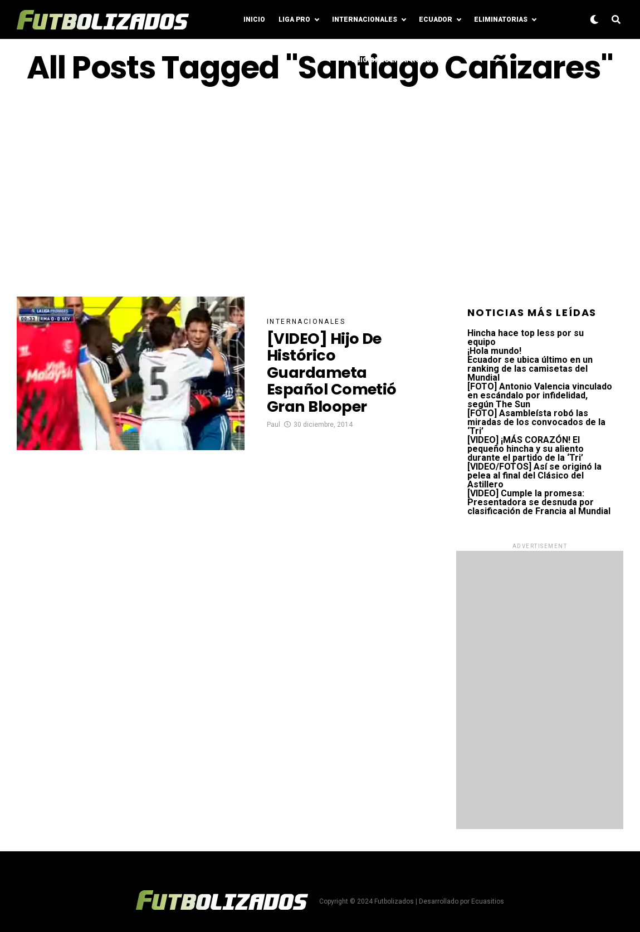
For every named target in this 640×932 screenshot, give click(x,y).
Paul (273, 426)
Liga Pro (294, 19)
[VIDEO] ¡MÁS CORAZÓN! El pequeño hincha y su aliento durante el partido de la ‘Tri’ (525, 449)
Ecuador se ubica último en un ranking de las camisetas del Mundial (530, 368)
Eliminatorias (500, 19)
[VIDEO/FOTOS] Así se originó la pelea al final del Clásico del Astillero (534, 475)
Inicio (254, 19)
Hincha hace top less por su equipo (525, 337)
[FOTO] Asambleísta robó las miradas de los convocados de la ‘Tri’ (536, 422)
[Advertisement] (320, 191)
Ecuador (435, 19)
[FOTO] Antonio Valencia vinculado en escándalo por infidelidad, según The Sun (539, 395)
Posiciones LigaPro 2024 (392, 60)
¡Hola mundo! (494, 351)
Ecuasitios (487, 901)
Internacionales (364, 19)
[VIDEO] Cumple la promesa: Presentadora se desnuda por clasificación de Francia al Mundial (538, 502)
